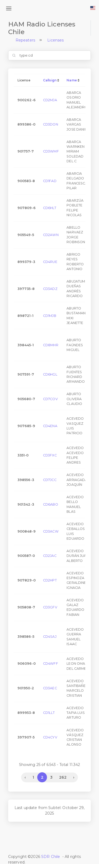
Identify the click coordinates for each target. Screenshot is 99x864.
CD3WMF (51, 151)
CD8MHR (50, 345)
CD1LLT (49, 713)
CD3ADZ (50, 289)
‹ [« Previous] (25, 777)
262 (62, 777)
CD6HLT (49, 208)
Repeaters (25, 40)
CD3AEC (50, 688)
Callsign (49, 80)
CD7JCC (49, 480)
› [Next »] (73, 777)
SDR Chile (50, 856)
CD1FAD (49, 181)
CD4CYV (50, 737)
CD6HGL (50, 374)
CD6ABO (50, 504)
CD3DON (50, 124)
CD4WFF (50, 664)
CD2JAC (49, 556)
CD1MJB (49, 316)
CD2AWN (51, 235)
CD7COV (50, 399)
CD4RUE (50, 262)
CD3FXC (50, 455)
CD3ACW (51, 531)
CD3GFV (50, 607)
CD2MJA (50, 100)
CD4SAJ (49, 637)
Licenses (55, 40)
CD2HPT (50, 580)
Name (72, 80)
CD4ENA (50, 426)
